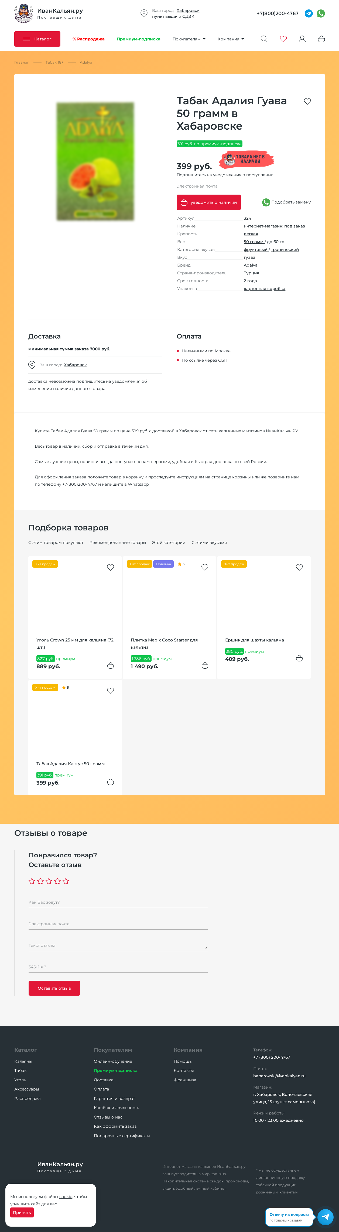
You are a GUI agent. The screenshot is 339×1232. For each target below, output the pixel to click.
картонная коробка (264, 288)
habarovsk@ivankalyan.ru (279, 1075)
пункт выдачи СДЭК (173, 16)
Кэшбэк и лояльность (116, 1107)
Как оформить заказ (115, 1126)
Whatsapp (138, 484)
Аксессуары (26, 1089)
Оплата (101, 1089)
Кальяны (23, 1061)
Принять (22, 1212)
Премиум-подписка (116, 1070)
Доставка (104, 1079)
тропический (285, 249)
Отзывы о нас (108, 1117)
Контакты (184, 1070)
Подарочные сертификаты (122, 1135)
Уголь (20, 1079)
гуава (249, 257)
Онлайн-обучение (113, 1061)
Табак (20, 1070)
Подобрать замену (286, 202)
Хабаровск (188, 10)
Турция (251, 272)
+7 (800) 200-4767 (271, 1057)
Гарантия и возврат (114, 1098)
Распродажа (27, 1098)
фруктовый (256, 249)
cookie (65, 1196)
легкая (251, 233)
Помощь (182, 1061)
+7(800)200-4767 (79, 484)
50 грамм (254, 241)
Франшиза (185, 1079)
